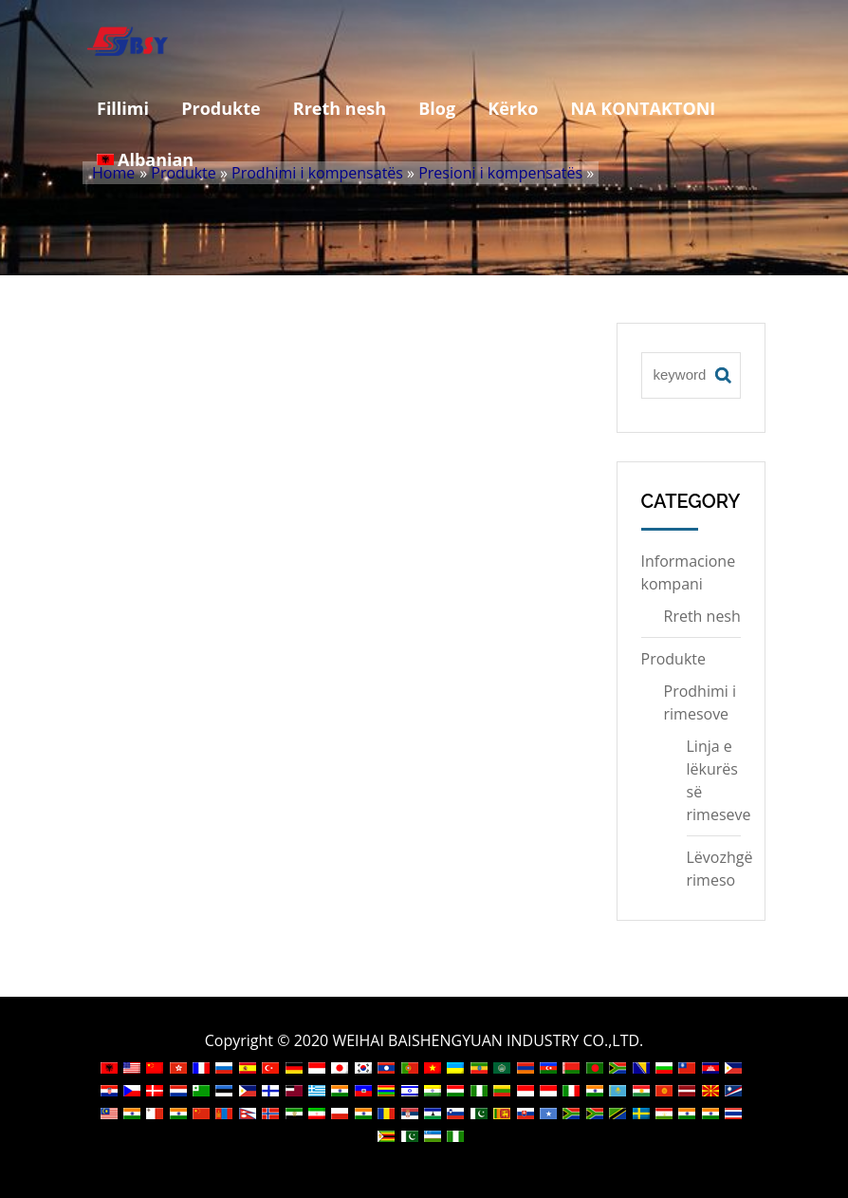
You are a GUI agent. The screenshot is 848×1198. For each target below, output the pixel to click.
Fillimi (123, 108)
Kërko (513, 108)
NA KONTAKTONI (643, 108)
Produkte (220, 108)
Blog (436, 108)
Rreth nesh (339, 108)
